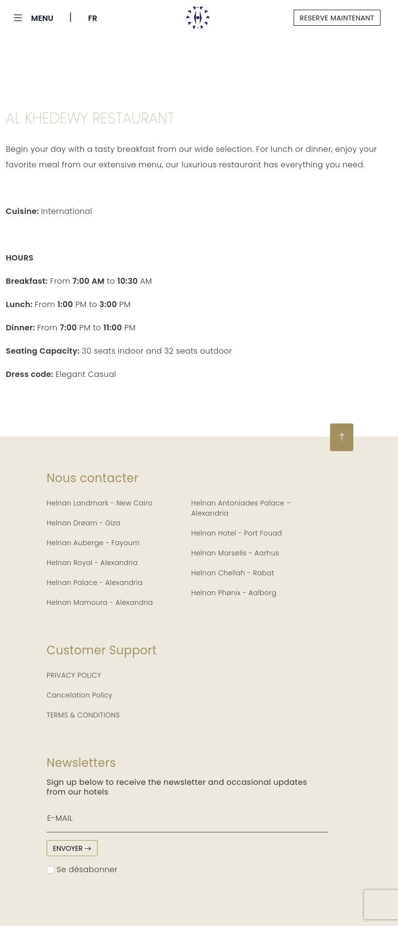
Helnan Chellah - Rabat (232, 573)
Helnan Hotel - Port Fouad (236, 533)
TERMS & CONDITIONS (83, 715)
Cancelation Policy (80, 695)
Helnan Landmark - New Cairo (99, 503)
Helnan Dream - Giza (83, 523)
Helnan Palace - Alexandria (95, 582)
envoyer (72, 848)
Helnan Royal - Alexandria (92, 563)
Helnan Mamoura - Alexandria (100, 602)
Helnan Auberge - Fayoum (93, 543)
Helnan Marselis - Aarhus (235, 553)
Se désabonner (82, 869)
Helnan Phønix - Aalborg (234, 593)
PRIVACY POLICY (74, 675)
